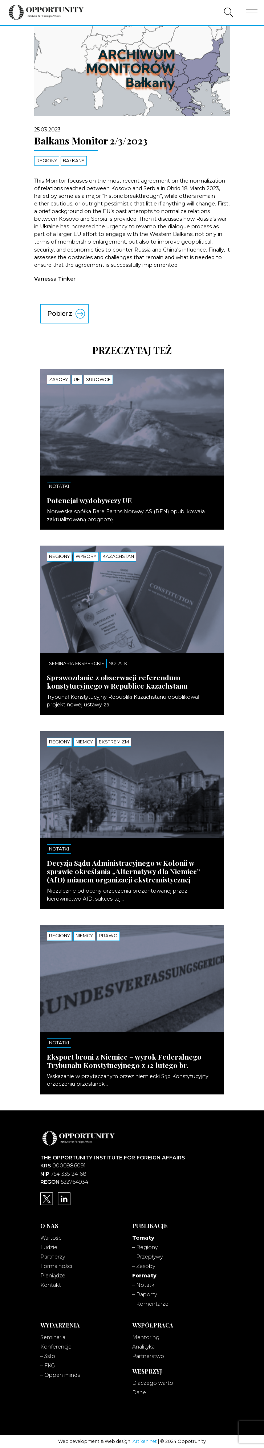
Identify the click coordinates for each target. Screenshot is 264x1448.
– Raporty (144, 1294)
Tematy (143, 1238)
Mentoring (145, 1337)
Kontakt (50, 1285)
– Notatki (143, 1285)
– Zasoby (143, 1266)
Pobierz (59, 313)
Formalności (56, 1266)
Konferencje (56, 1346)
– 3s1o (47, 1356)
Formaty (144, 1275)
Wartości (51, 1238)
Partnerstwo (148, 1356)
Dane (139, 1392)
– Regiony (145, 1247)
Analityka (143, 1346)
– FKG (47, 1365)
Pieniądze (52, 1275)
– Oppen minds (60, 1375)
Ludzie (48, 1247)
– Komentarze (150, 1304)
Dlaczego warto (152, 1383)
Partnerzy (52, 1256)
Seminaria (52, 1337)
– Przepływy (147, 1256)
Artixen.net (145, 1441)
